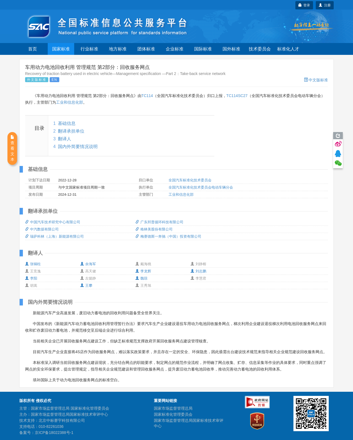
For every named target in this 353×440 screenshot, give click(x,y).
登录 (304, 5)
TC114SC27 (237, 95)
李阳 (31, 278)
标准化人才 (288, 49)
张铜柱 (33, 264)
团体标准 (146, 49)
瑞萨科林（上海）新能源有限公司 (54, 236)
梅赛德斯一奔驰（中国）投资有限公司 (168, 236)
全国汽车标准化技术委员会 (190, 180)
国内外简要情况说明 (78, 146)
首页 (32, 49)
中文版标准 (316, 80)
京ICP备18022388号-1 (54, 432)
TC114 (147, 95)
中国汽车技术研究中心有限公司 (52, 222)
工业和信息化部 (69, 102)
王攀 (86, 285)
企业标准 (174, 49)
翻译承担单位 (71, 131)
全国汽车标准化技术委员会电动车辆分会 (201, 187)
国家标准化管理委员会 (173, 414)
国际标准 (203, 49)
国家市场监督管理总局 (173, 408)
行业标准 (89, 49)
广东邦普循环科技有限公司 (159, 222)
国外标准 (231, 49)
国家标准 (61, 49)
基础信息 (67, 123)
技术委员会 (260, 49)
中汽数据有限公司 (42, 229)
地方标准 (118, 49)
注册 (325, 5)
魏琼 (141, 278)
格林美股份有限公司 (154, 229)
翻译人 (64, 138)
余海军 (88, 264)
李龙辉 (143, 271)
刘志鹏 (198, 271)
